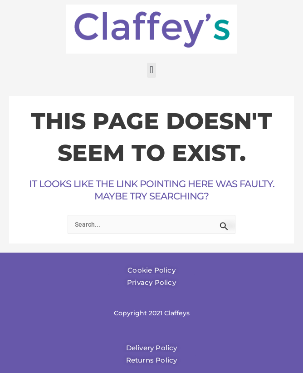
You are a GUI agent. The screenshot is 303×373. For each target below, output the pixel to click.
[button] (151, 70)
